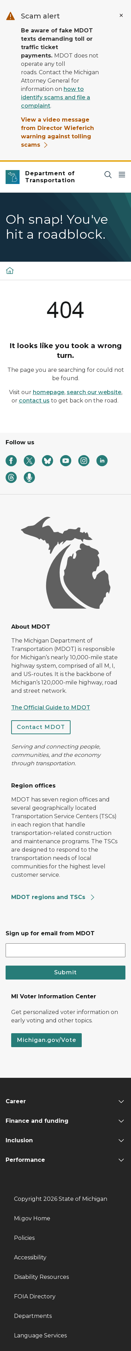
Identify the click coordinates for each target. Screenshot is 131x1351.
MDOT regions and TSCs (53, 897)
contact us (34, 400)
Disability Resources (41, 1277)
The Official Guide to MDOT (50, 707)
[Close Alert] (121, 15)
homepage (48, 392)
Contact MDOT (41, 727)
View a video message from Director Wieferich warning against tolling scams (57, 132)
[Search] (108, 174)
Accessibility (30, 1257)
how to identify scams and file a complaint (55, 97)
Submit (65, 972)
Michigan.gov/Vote (46, 1040)
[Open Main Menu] (122, 174)
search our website (94, 392)
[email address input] (65, 950)
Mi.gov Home (32, 1218)
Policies (24, 1238)
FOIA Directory (35, 1296)
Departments (33, 1316)
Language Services (40, 1335)
